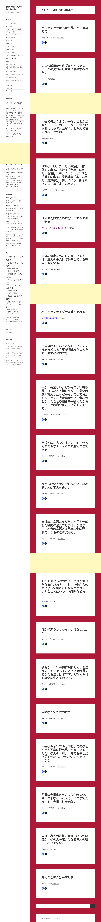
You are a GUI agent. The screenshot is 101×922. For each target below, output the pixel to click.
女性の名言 (9, 41)
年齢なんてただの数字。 (12, 187)
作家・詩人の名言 (10, 32)
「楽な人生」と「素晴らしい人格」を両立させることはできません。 (15, 103)
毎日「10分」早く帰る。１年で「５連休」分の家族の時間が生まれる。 (15, 123)
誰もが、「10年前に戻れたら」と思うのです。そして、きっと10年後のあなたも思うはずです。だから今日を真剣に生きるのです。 (65, 672)
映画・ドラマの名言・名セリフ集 (15, 55)
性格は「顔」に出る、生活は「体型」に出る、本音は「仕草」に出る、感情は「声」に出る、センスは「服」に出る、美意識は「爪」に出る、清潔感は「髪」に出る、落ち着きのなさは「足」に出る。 (65, 175)
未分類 (7, 61)
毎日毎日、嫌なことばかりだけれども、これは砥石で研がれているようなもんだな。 (15, 134)
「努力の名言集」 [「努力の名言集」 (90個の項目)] (13, 270)
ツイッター (16, 352)
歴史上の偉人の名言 (11, 71)
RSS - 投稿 (8, 329)
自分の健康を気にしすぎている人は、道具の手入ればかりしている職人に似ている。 (65, 259)
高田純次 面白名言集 (11, 198)
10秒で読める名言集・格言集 (14, 8)
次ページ (92, 906)
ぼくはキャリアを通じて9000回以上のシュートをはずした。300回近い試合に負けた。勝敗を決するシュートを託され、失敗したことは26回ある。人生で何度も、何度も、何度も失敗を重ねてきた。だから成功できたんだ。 (15, 114)
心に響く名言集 (10, 46)
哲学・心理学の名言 (11, 35)
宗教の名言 (9, 43)
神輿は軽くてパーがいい (12, 205)
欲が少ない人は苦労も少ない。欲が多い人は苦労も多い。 (65, 485)
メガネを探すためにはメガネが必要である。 (65, 219)
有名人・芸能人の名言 (12, 58)
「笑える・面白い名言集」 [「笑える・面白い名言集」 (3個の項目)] (12, 309)
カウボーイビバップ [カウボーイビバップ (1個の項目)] (17, 314)
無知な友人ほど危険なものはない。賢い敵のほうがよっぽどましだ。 (15, 223)
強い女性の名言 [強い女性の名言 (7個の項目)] (10, 319)
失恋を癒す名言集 (10, 38)
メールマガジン (17, 361)
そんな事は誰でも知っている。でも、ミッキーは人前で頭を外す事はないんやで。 (15, 229)
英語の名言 (9, 88)
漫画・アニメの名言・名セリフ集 (15, 74)
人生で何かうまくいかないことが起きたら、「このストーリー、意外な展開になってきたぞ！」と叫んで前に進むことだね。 (65, 126)
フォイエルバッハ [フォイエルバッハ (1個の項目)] (16, 315)
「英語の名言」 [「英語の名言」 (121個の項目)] (13, 311)
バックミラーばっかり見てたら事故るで (65, 29)
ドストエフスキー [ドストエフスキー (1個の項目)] (9, 315)
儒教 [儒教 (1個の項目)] (18, 317)
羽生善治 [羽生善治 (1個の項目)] (16, 321)
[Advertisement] (15, 153)
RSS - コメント (10, 332)
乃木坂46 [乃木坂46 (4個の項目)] (15, 317)
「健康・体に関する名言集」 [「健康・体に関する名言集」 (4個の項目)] (12, 268)
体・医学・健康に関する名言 (13, 29)
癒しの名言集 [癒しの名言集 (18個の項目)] (10, 321)
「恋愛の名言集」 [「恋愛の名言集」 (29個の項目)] (12, 290)
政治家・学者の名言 (11, 52)
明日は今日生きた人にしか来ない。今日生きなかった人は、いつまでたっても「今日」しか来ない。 (65, 798)
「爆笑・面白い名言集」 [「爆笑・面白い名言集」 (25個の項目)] (14, 302)
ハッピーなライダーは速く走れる (63, 312)
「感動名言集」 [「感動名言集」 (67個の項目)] (12, 293)
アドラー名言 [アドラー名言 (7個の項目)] (9, 314)
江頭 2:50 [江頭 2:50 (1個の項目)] (16, 319)
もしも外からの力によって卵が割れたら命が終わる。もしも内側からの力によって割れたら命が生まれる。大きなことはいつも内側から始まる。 (65, 588)
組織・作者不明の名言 (12, 77)
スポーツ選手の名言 (11, 23)
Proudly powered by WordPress (51, 918)
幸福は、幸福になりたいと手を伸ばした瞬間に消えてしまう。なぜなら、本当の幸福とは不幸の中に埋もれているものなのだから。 (65, 527)
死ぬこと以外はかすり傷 (58, 877)
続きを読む (60, 38)
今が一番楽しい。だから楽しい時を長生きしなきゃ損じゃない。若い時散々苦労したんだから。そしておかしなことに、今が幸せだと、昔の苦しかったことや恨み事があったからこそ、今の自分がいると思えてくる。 (65, 397)
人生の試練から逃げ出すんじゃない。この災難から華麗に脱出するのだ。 (65, 69)
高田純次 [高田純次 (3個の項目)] (21, 321)
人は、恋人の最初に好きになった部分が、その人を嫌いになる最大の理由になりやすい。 (65, 839)
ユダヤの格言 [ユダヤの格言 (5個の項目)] (9, 317)
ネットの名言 (9, 26)
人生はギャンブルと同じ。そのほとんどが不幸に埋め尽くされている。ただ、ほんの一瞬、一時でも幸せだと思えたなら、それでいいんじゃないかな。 (65, 753)
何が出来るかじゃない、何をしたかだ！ (65, 631)
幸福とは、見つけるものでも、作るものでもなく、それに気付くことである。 (65, 446)
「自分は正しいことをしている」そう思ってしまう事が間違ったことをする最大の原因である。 (65, 349)
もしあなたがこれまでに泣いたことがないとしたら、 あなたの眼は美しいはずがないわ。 (15, 182)
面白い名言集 (9, 91)
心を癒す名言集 (10, 49)
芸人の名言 (9, 85)
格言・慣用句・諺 (10, 64)
